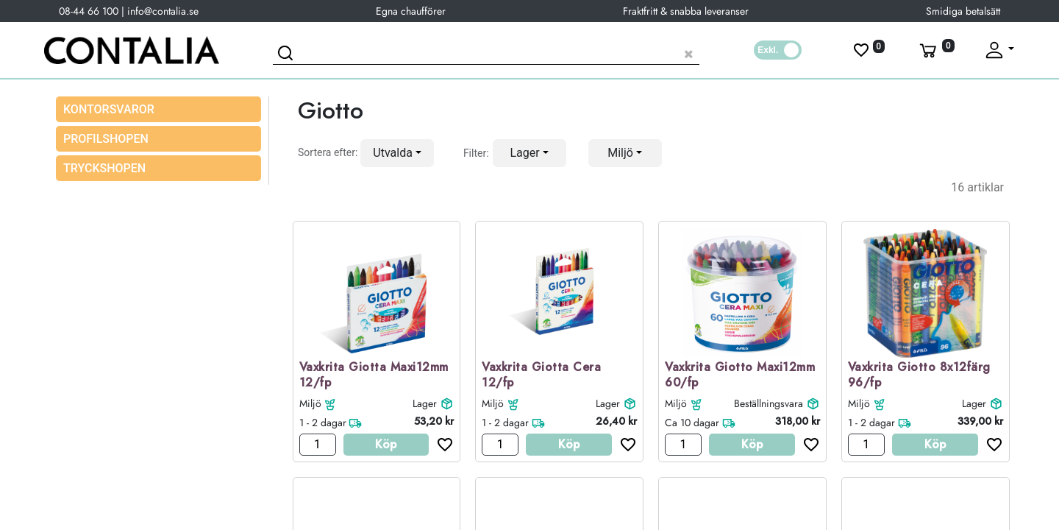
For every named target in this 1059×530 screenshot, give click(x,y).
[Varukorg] (935, 50)
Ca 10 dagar (692, 422)
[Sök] (287, 55)
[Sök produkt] (486, 52)
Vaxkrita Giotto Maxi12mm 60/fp (740, 375)
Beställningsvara (768, 403)
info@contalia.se (163, 11)
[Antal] (317, 445)
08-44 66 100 (88, 11)
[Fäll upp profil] (999, 50)
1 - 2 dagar (322, 422)
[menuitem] (158, 139)
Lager (425, 403)
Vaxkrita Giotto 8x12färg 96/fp (919, 375)
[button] (397, 153)
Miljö (310, 403)
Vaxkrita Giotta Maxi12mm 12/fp (374, 375)
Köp (385, 444)
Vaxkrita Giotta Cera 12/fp (541, 375)
